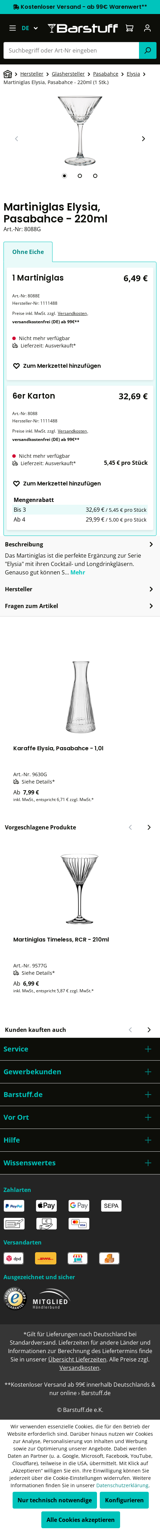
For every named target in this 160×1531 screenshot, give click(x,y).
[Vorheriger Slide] (17, 138)
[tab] (64, 176)
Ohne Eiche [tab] (28, 252)
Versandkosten (72, 313)
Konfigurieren (124, 1500)
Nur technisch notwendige (55, 1500)
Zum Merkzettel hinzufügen (57, 366)
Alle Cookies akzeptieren (81, 1520)
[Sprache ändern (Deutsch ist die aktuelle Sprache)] (33, 28)
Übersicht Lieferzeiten (77, 1359)
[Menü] (12, 28)
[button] (80, 1049)
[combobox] (71, 50)
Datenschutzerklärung (122, 1485)
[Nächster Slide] (143, 138)
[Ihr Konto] (147, 28)
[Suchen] (147, 50)
